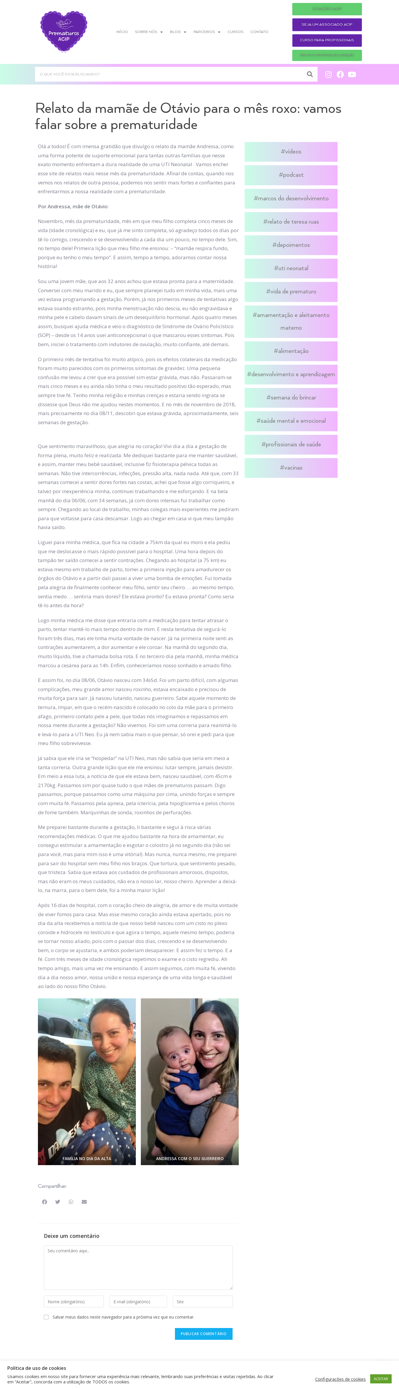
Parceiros (207, 32)
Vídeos (293, 151)
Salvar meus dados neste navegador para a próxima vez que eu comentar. (123, 1317)
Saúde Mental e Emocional (293, 421)
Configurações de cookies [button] (340, 1379)
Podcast (293, 175)
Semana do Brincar (293, 397)
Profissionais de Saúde (293, 444)
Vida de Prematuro (293, 291)
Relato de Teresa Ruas (293, 221)
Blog (178, 32)
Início (122, 32)
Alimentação (293, 351)
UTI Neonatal (293, 268)
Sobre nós (149, 32)
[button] (44, 1201)
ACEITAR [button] (381, 1378)
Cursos (235, 32)
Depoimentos (293, 245)
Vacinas (293, 467)
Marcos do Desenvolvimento (293, 198)
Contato (259, 32)
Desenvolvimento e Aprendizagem (293, 374)
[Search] (310, 74)
